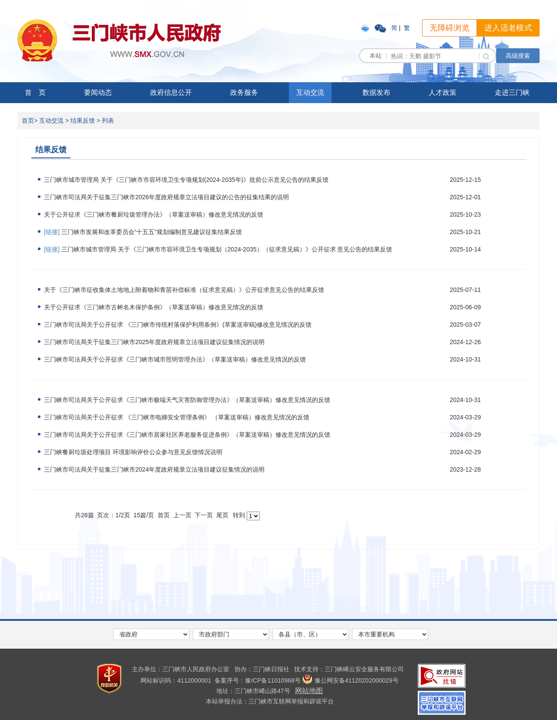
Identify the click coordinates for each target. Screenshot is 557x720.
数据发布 (376, 92)
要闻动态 (98, 92)
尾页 (222, 515)
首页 (28, 120)
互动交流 (310, 92)
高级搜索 (518, 55)
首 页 (35, 92)
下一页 (204, 515)
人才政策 (442, 92)
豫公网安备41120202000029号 (350, 680)
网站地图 (309, 690)
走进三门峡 (512, 92)
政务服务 (244, 92)
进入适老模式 (508, 27)
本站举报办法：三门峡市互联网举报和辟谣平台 (270, 701)
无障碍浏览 (449, 27)
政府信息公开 (171, 92)
